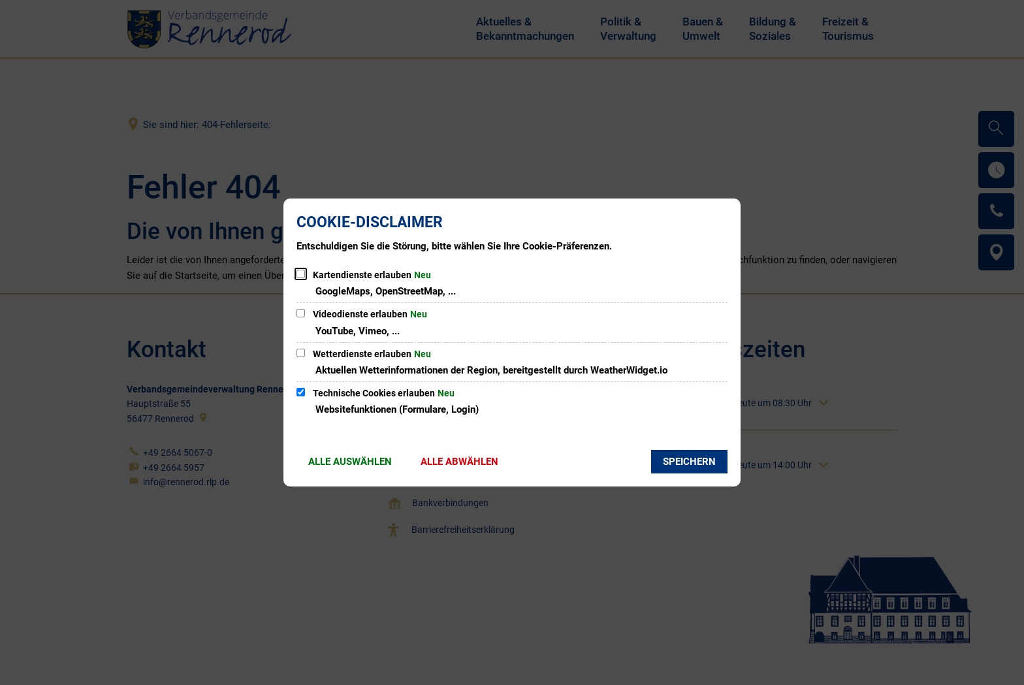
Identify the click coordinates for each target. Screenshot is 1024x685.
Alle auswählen (350, 462)
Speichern (689, 462)
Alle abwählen (459, 462)
